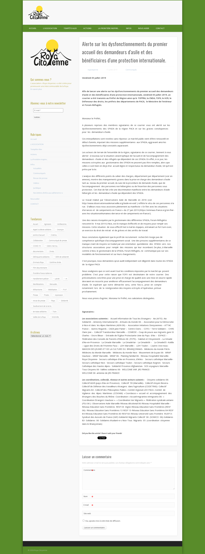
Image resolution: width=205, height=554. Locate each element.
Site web (87, 513)
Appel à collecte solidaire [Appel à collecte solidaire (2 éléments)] (42, 229)
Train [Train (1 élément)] (54, 311)
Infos (128, 28)
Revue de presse (40, 178)
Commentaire (88, 470)
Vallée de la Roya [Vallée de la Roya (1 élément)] (39, 317)
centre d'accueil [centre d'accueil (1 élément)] (39, 235)
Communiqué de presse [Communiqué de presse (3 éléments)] (58, 240)
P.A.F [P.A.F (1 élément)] (65, 289)
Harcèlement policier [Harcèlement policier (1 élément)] (41, 278)
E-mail (88, 505)
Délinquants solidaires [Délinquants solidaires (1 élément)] (41, 257)
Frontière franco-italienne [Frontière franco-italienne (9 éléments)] (42, 273)
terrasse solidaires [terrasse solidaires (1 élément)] (40, 311)
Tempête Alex (70, 28)
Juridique (37, 188)
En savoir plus (36, 89)
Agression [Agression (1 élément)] (47, 224)
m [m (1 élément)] (66, 278)
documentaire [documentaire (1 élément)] (38, 251)
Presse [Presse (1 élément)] (35, 295)
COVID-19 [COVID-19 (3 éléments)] (37, 246)
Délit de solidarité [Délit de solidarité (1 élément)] (62, 257)
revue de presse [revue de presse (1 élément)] (39, 300)
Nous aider (143, 28)
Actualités (37, 168)
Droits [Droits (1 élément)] (52, 251)
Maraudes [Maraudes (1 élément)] (53, 284)
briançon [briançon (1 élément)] (60, 229)
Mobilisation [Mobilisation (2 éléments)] (52, 289)
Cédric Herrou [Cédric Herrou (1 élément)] (52, 246)
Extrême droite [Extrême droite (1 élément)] (55, 262)
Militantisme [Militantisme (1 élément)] (37, 289)
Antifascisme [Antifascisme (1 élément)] (62, 224)
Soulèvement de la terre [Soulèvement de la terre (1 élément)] (42, 306)
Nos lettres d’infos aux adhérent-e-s (48, 193)
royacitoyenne (93, 70)
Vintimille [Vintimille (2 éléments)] (55, 317)
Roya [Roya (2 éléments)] (53, 300)
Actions (87, 28)
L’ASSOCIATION (50, 28)
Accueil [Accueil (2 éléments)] (35, 224)
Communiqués (131, 70)
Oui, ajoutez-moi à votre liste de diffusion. (102, 521)
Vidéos (36, 183)
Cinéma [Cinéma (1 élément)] (54, 235)
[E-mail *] (48, 110)
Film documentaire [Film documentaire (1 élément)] (40, 268)
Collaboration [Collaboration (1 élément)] (38, 240)
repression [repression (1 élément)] (59, 295)
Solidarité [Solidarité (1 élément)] (64, 300)
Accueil (32, 28)
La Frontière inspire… (108, 28)
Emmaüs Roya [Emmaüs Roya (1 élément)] (38, 262)
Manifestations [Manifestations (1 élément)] (38, 284)
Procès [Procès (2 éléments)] (46, 295)
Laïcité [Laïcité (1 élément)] (57, 278)
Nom (88, 496)
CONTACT (160, 28)
